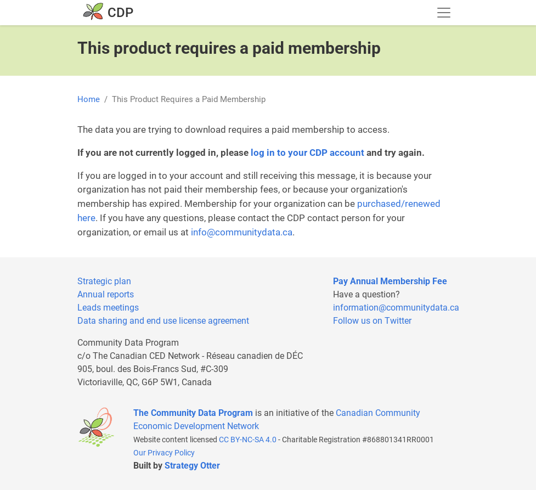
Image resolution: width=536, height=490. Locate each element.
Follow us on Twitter (372, 321)
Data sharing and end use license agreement (163, 321)
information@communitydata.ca (396, 307)
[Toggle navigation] (443, 13)
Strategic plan (104, 281)
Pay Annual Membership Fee (390, 281)
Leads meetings (108, 307)
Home (88, 99)
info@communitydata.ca (241, 232)
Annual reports (105, 294)
